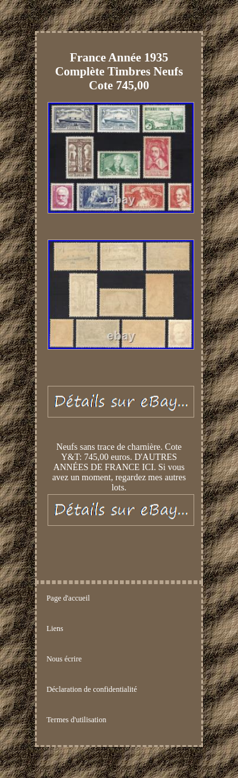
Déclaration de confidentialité (91, 689)
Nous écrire (64, 658)
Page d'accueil (67, 598)
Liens (54, 628)
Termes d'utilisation (76, 719)
